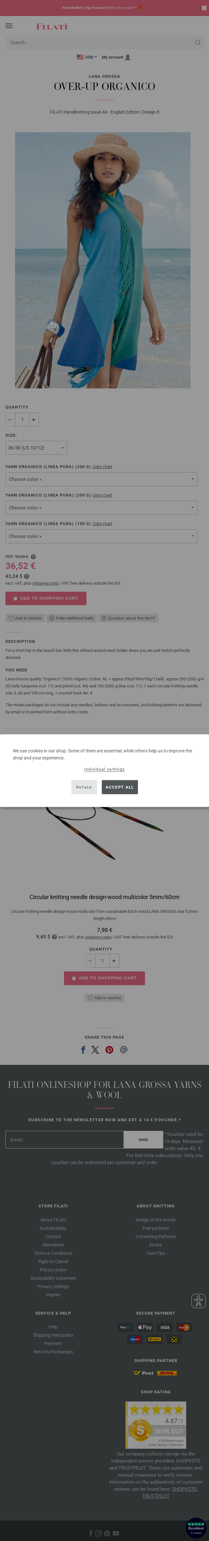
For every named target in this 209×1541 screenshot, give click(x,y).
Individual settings (104, 768)
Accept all (120, 787)
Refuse (84, 787)
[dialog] (104, 770)
